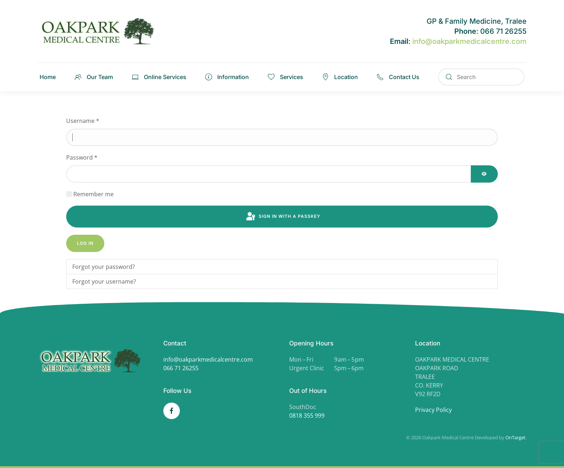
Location (340, 77)
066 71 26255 (181, 368)
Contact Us (398, 77)
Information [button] (227, 77)
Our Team (93, 77)
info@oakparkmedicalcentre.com (469, 41)
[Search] (481, 77)
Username (82, 121)
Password (81, 157)
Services (285, 77)
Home (48, 77)
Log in (85, 243)
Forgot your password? (103, 267)
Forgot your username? (104, 281)
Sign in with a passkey (282, 216)
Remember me (93, 194)
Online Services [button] (159, 77)
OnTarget (515, 437)
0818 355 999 (306, 415)
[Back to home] (100, 31)
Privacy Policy (433, 410)
